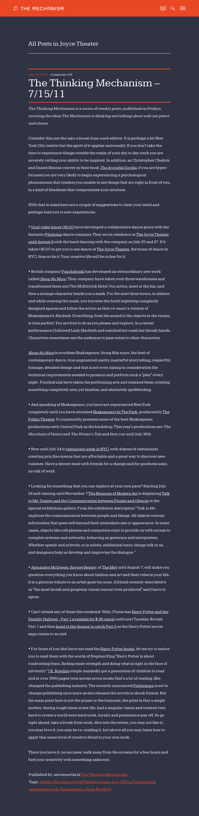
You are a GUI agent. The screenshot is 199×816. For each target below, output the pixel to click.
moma (104, 782)
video (45, 227)
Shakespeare (72, 789)
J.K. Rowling (59, 671)
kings (56, 227)
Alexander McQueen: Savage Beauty (63, 567)
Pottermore (143, 685)
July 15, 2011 (38, 75)
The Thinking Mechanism (104, 774)
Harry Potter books (117, 649)
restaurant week (43, 789)
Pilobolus (53, 234)
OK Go (125, 782)
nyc (115, 782)
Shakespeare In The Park (115, 412)
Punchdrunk (73, 271)
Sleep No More (53, 279)
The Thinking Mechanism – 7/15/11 (94, 89)
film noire (62, 782)
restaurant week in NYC (87, 449)
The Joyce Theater (113, 249)
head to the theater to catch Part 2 (86, 626)
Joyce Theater (84, 782)
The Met (109, 567)
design (45, 782)
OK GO (68, 227)
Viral (35, 227)
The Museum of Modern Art (112, 493)
